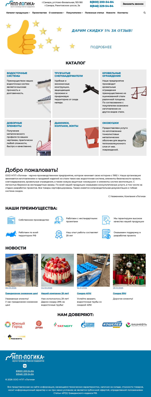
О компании (56, 12)
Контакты (122, 12)
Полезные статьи (94, 12)
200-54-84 (102, 2)
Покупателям (73, 12)
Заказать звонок (133, 4)
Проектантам (39, 12)
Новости (110, 12)
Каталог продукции (17, 12)
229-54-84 (101, 6)
